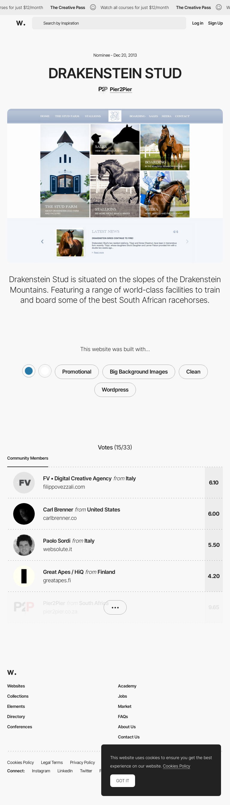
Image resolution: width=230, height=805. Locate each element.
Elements (16, 706)
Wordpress (115, 389)
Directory (16, 716)
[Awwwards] (20, 23)
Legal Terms (52, 762)
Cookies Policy (20, 762)
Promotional (76, 371)
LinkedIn (65, 770)
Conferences (19, 726)
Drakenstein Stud (115, 73)
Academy (127, 685)
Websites (16, 685)
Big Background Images (139, 371)
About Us (127, 726)
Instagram (41, 770)
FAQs (123, 716)
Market (124, 706)
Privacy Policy (82, 762)
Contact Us (129, 736)
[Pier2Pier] (115, 89)
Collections (17, 696)
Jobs (122, 696)
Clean (193, 371)
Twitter (86, 770)
